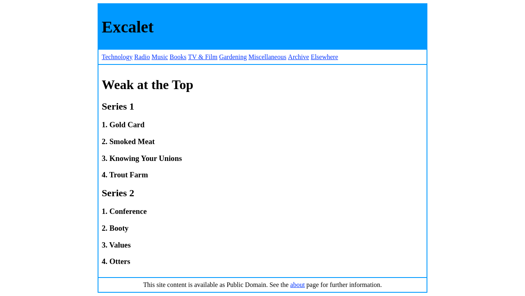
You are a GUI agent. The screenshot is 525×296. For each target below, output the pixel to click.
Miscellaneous (267, 56)
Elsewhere (324, 56)
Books (178, 56)
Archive (298, 56)
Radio (142, 56)
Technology (117, 56)
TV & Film (202, 56)
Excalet (128, 27)
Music (160, 56)
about (297, 284)
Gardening (233, 56)
